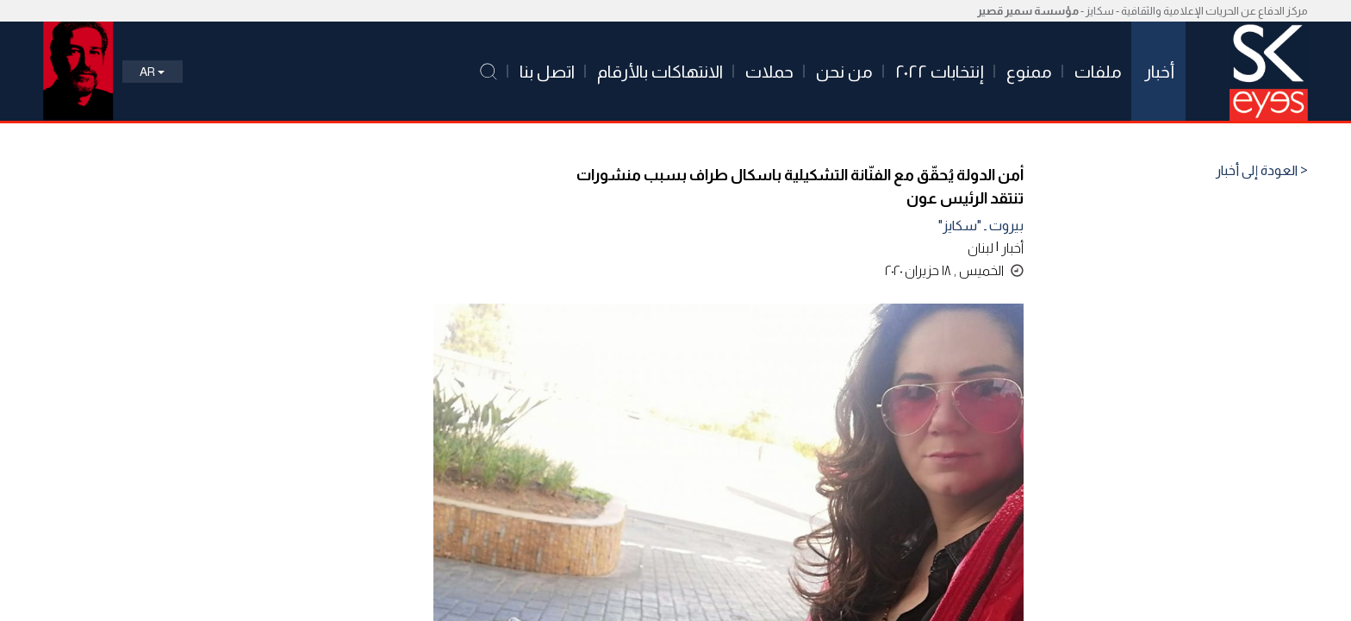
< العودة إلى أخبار (1262, 171)
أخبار (1012, 248)
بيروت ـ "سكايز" (981, 225)
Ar (152, 71)
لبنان (980, 248)
